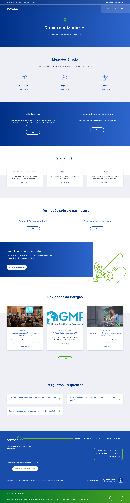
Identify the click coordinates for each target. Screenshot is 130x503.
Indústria (26, 2)
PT (108, 9)
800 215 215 (101, 453)
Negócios (18, 2)
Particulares (10, 2)
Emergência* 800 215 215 (113, 2)
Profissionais (34, 2)
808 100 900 (114, 457)
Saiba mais (85, 499)
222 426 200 (114, 453)
